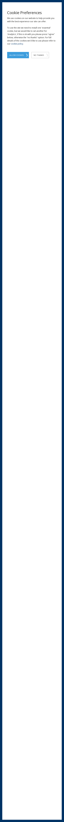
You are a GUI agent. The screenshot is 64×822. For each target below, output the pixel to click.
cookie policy (17, 43)
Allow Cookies (16, 55)
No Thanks (39, 55)
